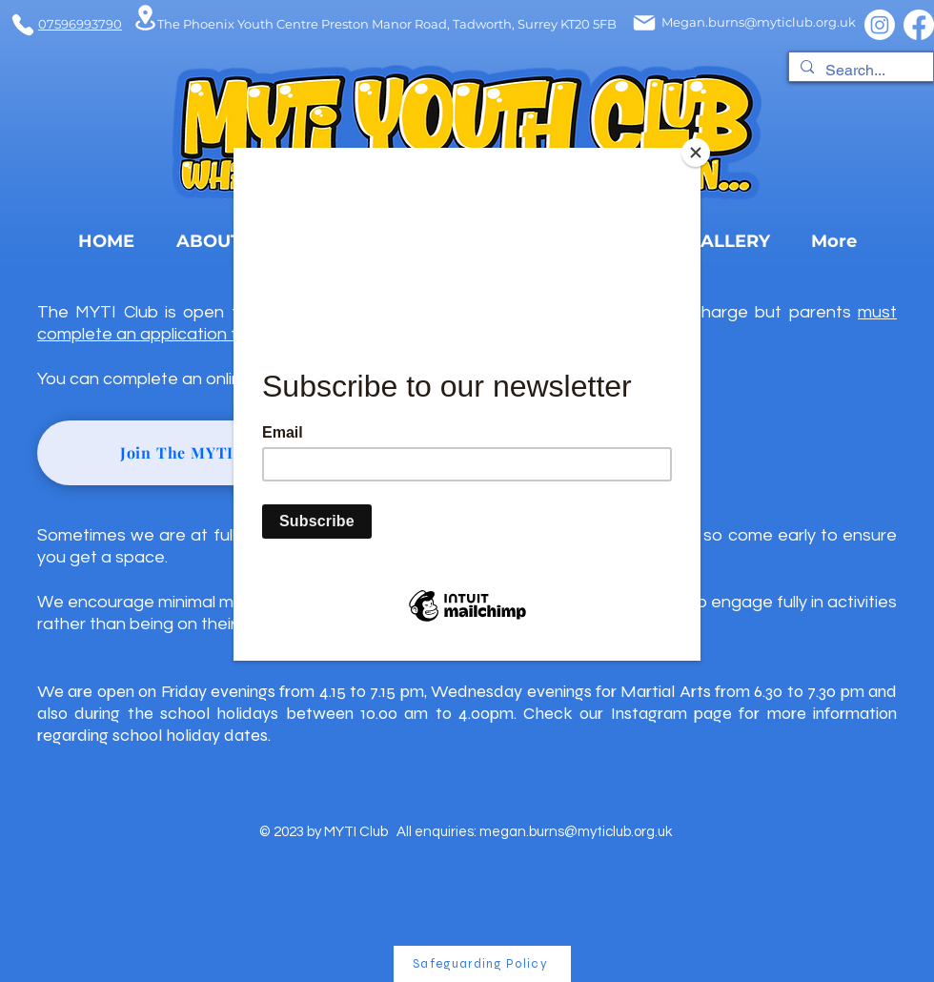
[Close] (695, 152)
